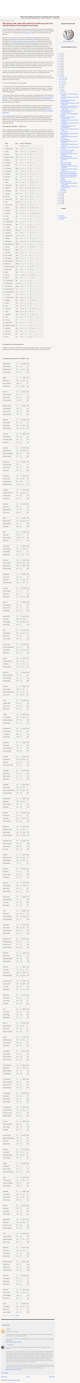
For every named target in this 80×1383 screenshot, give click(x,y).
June (61, 87)
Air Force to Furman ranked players (68, 171)
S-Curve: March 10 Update (66, 156)
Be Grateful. (63, 189)
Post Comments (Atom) (14, 1380)
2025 (60, 55)
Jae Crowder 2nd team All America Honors (69, 106)
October (62, 81)
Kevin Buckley (63, 217)
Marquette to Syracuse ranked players (68, 175)
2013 (60, 74)
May (61, 89)
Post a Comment (4, 1372)
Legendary (62, 115)
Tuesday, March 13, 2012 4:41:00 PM (13, 1369)
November (62, 79)
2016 (60, 69)
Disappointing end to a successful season (69, 113)
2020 (60, 63)
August (62, 84)
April (61, 90)
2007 (60, 200)
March (61, 92)
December (62, 77)
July (61, 85)
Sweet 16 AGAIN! (64, 131)
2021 (60, 61)
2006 (60, 201)
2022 (60, 59)
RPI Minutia (62, 179)
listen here (28, 32)
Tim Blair (62, 215)
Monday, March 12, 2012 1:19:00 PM (13, 1341)
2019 (60, 64)
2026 (60, 53)
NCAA (61, 160)
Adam (8, 1329)
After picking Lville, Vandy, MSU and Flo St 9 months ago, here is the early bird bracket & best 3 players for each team (27, 24)
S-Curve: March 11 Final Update (67, 150)
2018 (60, 66)
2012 (60, 76)
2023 (60, 58)
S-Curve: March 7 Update (65, 164)
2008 (60, 198)
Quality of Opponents (65, 139)
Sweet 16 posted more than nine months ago (24, 41)
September (63, 82)
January (62, 192)
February (62, 190)
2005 (60, 203)
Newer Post (4, 1376)
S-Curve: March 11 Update (66, 151)
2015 (60, 71)
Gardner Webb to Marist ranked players (68, 173)
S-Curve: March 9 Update (65, 162)
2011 (60, 193)
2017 (60, 68)
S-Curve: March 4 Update (65, 181)
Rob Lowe (62, 218)
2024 (60, 56)
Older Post (51, 1376)
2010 (60, 195)
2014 (60, 72)
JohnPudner (9, 1344)
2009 (60, 197)
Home (28, 1376)
